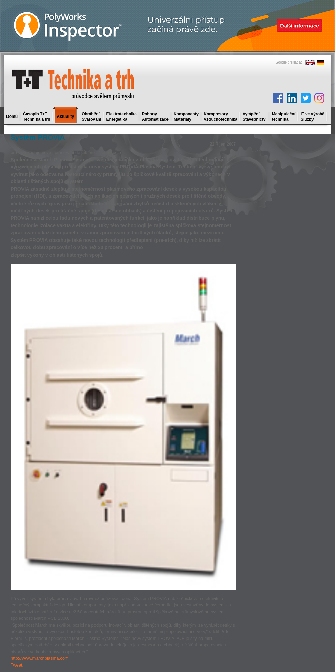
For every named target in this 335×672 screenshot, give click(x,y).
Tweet (17, 665)
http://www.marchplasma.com (40, 658)
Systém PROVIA (38, 137)
